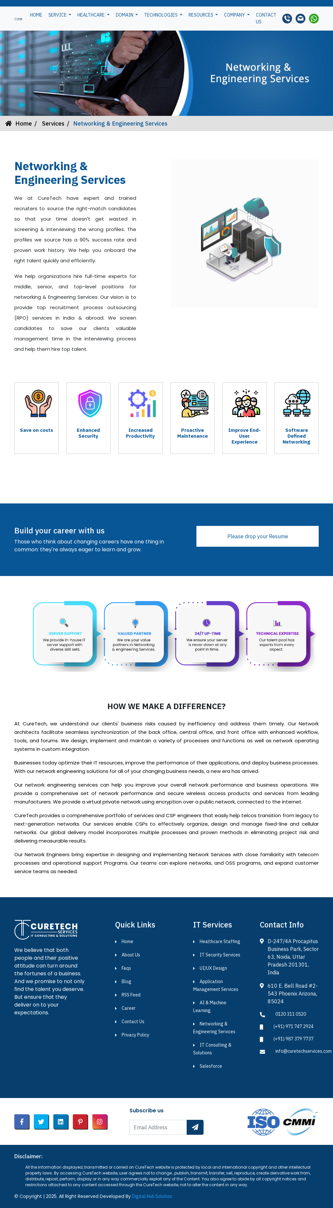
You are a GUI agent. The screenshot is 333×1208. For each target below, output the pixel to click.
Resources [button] (201, 15)
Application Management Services (215, 985)
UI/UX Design (213, 968)
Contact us (266, 18)
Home (36, 15)
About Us (131, 955)
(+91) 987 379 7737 (293, 1039)
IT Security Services (220, 955)
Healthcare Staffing (220, 941)
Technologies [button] (161, 15)
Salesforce (211, 1066)
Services (52, 123)
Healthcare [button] (91, 15)
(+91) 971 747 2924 (293, 1026)
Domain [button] (125, 15)
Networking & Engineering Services (214, 1028)
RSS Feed (131, 995)
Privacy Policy (135, 1035)
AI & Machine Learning (209, 1006)
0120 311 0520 (290, 1014)
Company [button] (235, 15)
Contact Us (133, 1021)
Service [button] (58, 15)
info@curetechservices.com (303, 1051)
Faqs (126, 968)
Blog (126, 981)
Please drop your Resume (257, 536)
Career (129, 1008)
